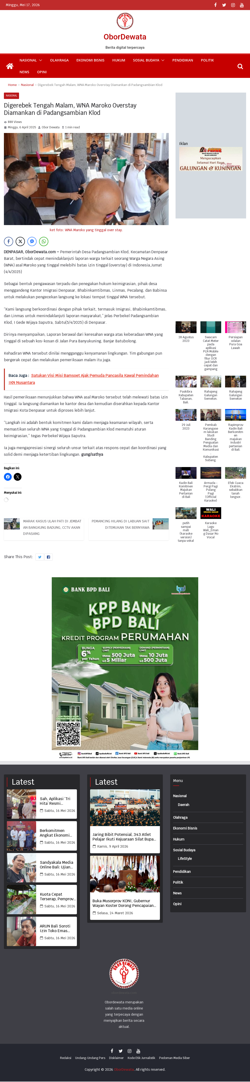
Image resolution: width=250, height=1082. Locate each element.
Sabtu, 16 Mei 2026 (59, 811)
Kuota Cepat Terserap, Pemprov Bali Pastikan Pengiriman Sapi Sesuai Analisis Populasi (56, 897)
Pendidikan (182, 60)
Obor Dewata (51, 127)
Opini (42, 72)
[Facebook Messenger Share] (32, 242)
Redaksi (65, 1058)
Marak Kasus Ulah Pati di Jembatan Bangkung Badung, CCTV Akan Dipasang (53, 529)
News (24, 72)
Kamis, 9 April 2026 (112, 847)
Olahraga (59, 60)
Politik (207, 60)
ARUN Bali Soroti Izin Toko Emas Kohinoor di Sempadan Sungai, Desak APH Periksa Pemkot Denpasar (57, 929)
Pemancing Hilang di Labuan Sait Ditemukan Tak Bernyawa (120, 525)
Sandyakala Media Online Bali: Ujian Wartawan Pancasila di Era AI (58, 865)
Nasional (28, 60)
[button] (39, 60)
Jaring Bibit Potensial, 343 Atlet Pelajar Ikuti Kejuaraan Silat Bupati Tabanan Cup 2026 (124, 837)
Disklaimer (116, 1058)
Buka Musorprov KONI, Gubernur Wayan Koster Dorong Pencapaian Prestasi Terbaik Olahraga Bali (123, 903)
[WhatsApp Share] (43, 242)
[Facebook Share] (8, 242)
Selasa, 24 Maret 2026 (115, 913)
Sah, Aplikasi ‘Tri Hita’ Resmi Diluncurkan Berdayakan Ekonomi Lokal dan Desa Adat (57, 801)
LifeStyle (186, 858)
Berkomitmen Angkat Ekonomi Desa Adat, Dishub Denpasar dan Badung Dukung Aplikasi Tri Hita (56, 833)
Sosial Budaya (146, 60)
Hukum (118, 60)
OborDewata (125, 36)
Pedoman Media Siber (174, 1058)
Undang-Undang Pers (90, 1058)
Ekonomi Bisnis (90, 60)
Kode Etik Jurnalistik (141, 1058)
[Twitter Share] (20, 242)
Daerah (184, 805)
